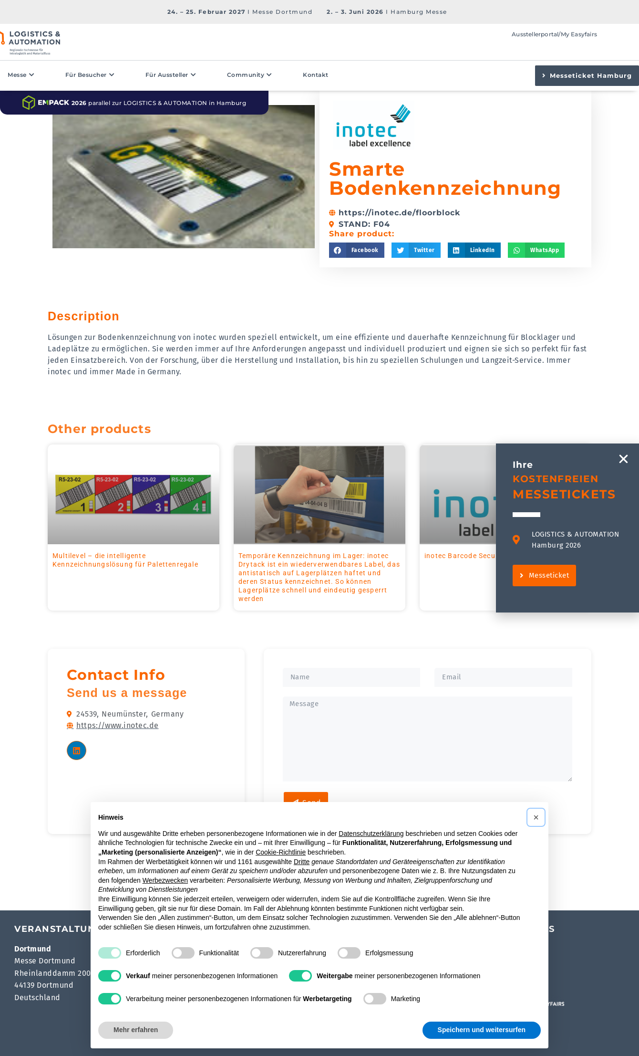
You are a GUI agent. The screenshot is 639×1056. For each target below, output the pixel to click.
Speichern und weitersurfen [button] (482, 1030)
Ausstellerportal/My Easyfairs (554, 34)
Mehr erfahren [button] (135, 1030)
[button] (356, 250)
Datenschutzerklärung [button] (371, 833)
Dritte (301, 862)
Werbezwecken (165, 880)
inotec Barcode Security (465, 556)
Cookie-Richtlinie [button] (281, 852)
